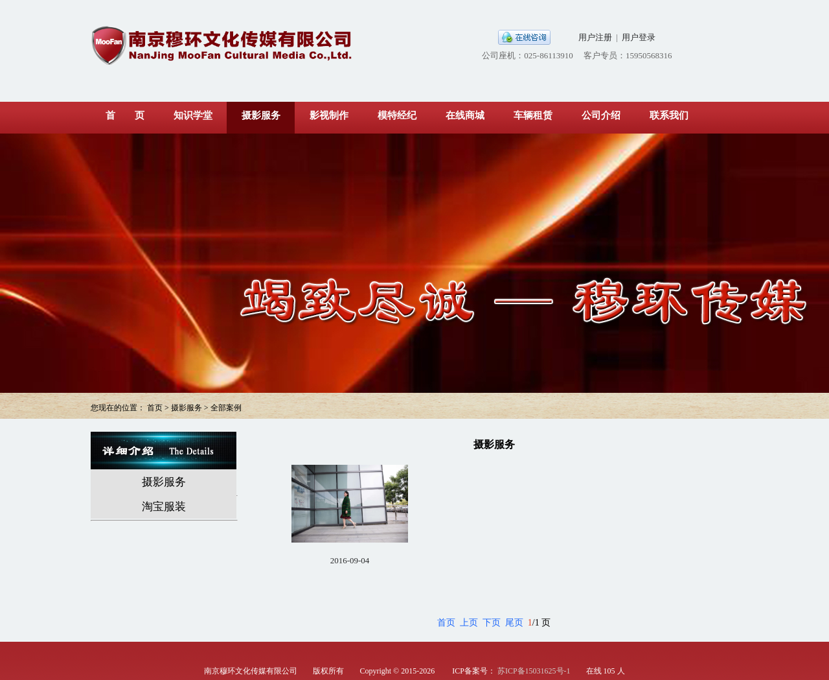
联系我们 (669, 115)
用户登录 (638, 37)
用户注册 (595, 37)
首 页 (125, 115)
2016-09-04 (350, 560)
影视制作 (329, 115)
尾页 (514, 622)
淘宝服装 (164, 506)
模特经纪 (397, 115)
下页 (492, 622)
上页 (469, 622)
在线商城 (465, 115)
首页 (446, 622)
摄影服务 (261, 115)
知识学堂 (193, 115)
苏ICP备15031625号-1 (534, 670)
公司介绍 (601, 115)
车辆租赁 (533, 115)
